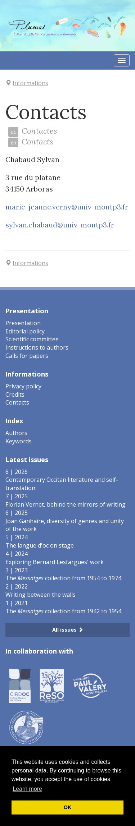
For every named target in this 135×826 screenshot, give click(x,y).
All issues (67, 629)
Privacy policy (23, 386)
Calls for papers (26, 356)
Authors (16, 433)
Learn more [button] (27, 789)
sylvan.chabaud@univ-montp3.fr (59, 224)
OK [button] (68, 807)
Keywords (18, 441)
